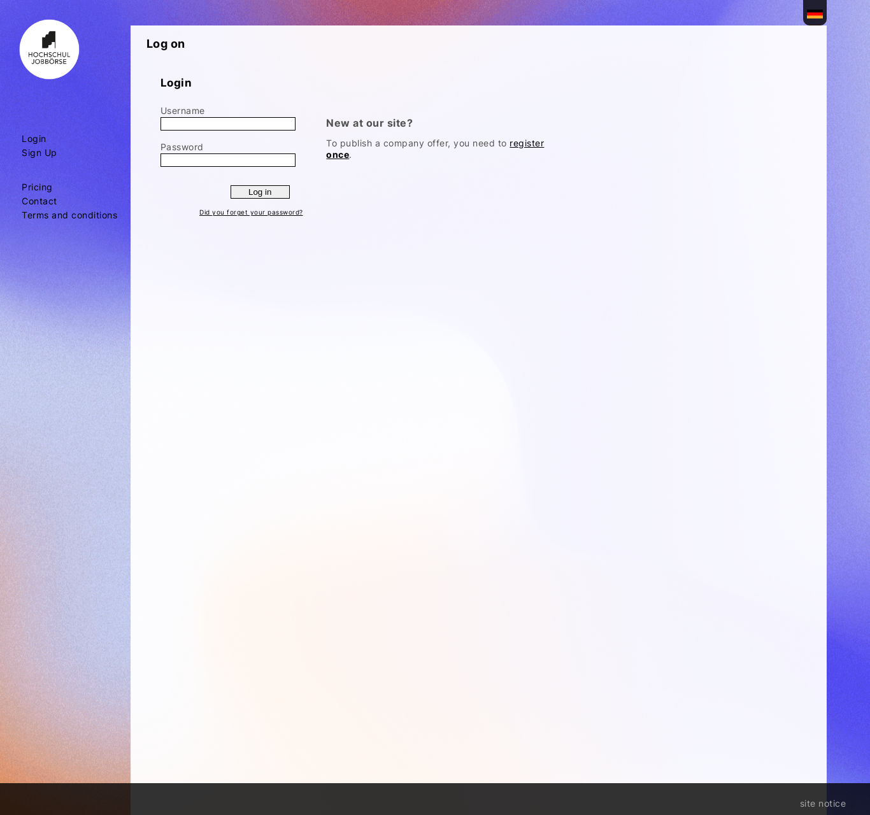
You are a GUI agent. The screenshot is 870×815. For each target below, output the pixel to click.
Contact (39, 201)
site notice (823, 803)
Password (182, 146)
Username (182, 110)
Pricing (37, 187)
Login (34, 138)
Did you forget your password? (251, 212)
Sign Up (39, 152)
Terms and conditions (69, 215)
